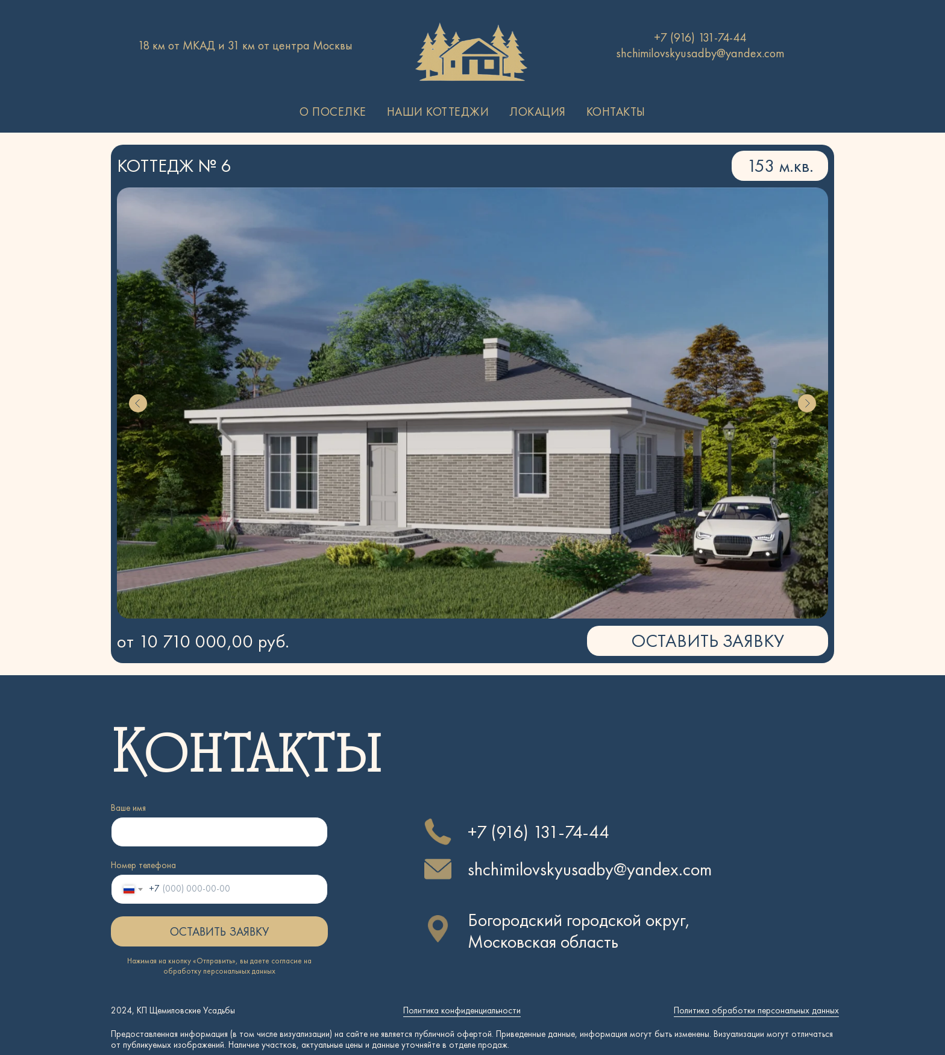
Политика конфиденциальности (462, 1010)
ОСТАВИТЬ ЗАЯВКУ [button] (708, 640)
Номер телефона (143, 865)
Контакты (615, 111)
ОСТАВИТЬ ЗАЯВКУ (219, 931)
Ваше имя (128, 808)
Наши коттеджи (438, 111)
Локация (537, 111)
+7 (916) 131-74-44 (700, 37)
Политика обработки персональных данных (756, 1010)
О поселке (333, 111)
